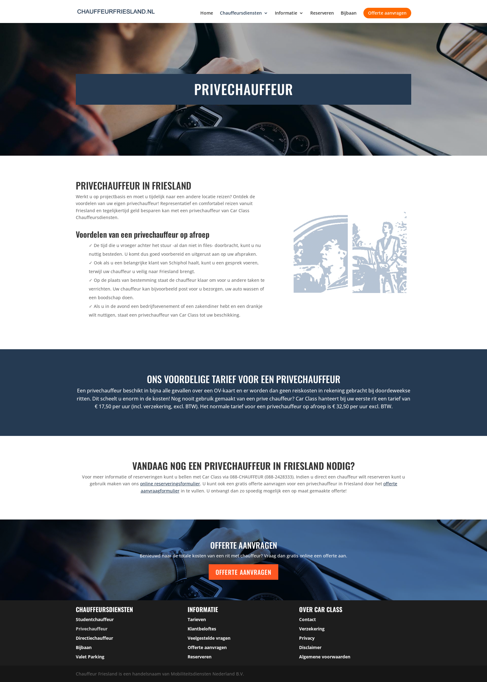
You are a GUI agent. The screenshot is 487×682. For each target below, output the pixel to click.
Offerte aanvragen (387, 13)
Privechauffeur (91, 629)
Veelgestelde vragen (209, 638)
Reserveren (322, 13)
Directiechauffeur (94, 638)
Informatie (286, 13)
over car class (320, 609)
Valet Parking (90, 657)
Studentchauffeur (95, 619)
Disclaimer (310, 647)
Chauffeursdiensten (241, 13)
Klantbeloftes (202, 629)
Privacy (307, 638)
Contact (307, 619)
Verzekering (312, 629)
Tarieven (197, 619)
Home (206, 13)
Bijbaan (349, 13)
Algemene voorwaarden (324, 657)
